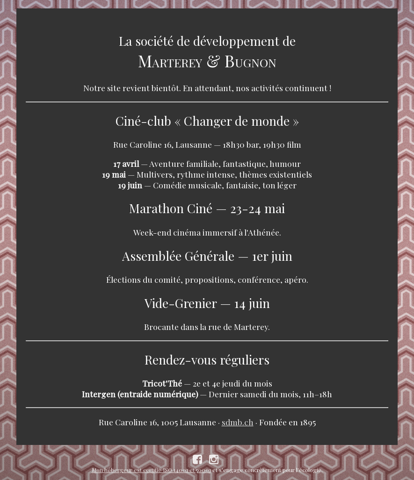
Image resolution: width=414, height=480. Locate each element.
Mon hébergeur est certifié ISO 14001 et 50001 (151, 469)
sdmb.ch (238, 421)
